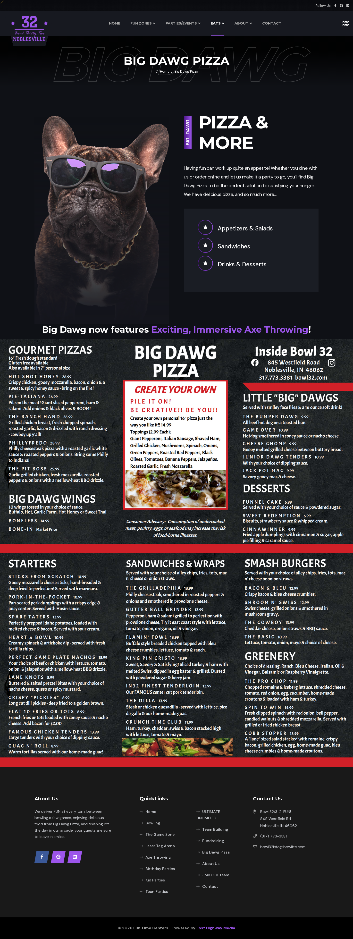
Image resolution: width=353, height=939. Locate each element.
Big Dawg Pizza (216, 852)
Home (162, 71)
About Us (210, 863)
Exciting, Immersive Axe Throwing (229, 329)
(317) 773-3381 (273, 836)
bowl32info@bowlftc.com (282, 846)
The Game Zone (160, 834)
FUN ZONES (141, 23)
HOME (114, 23)
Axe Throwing (158, 857)
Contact (210, 886)
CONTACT (271, 23)
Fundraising (213, 840)
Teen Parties (156, 891)
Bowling (152, 823)
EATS (216, 23)
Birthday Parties (160, 868)
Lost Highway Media (215, 928)
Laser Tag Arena (160, 845)
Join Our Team (215, 875)
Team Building (215, 829)
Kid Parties (155, 880)
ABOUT (241, 23)
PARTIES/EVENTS (181, 23)
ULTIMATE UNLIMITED (208, 815)
